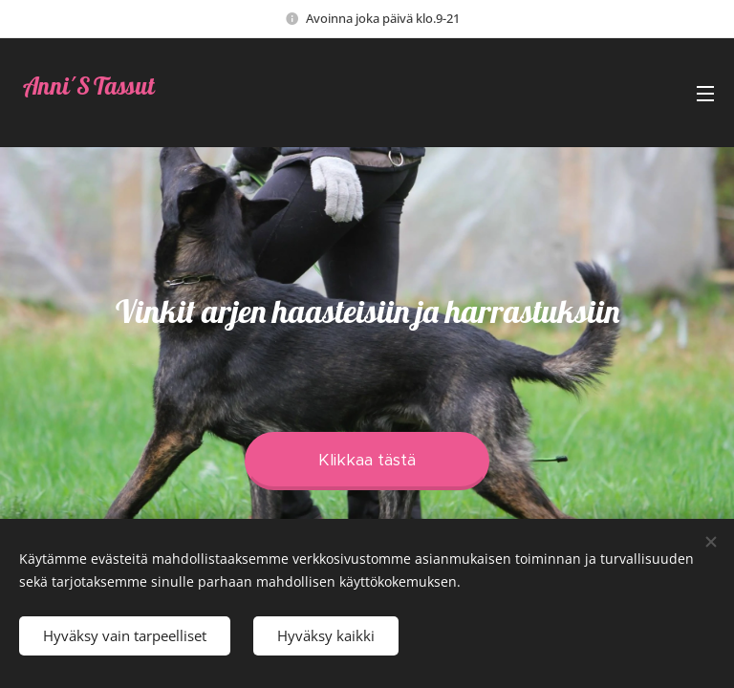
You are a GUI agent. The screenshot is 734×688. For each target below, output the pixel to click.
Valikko (705, 94)
